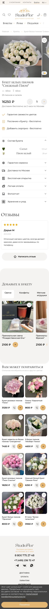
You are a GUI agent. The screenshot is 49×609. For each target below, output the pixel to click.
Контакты (27, 2)
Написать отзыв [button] (24, 256)
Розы (20, 23)
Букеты (7, 23)
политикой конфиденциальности (19, 595)
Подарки (32, 23)
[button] (4, 2)
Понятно (24, 604)
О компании (14, 2)
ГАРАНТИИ (24, 580)
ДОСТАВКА (24, 573)
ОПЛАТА (24, 577)
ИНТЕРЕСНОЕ (24, 584)
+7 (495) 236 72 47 (24, 560)
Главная (5, 31)
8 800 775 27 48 (24, 555)
